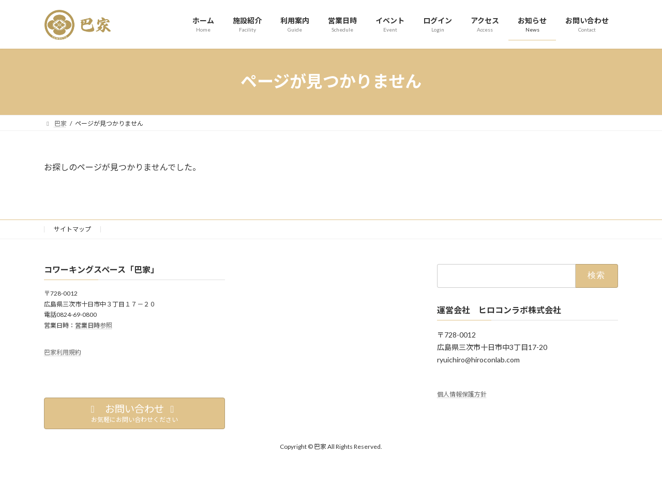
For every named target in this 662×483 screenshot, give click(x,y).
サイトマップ (72, 229)
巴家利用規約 (62, 352)
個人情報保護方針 (462, 394)
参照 (93, 325)
